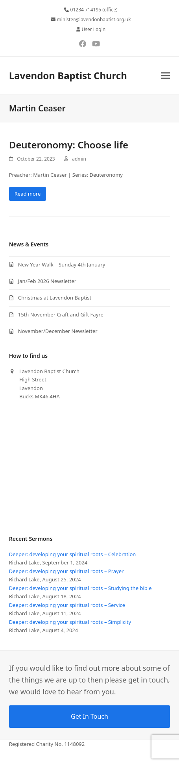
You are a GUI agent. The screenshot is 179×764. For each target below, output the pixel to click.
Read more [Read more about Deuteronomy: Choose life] (28, 193)
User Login (93, 29)
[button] (165, 75)
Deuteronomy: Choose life (68, 144)
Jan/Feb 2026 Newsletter (47, 281)
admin (79, 158)
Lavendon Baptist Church (68, 75)
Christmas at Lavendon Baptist (54, 297)
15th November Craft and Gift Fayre (60, 314)
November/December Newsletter (58, 331)
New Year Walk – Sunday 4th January (61, 264)
